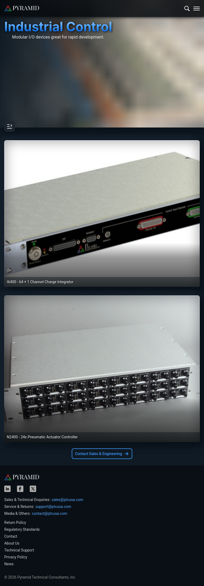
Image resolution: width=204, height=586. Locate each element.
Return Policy (15, 522)
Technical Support (19, 550)
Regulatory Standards (22, 529)
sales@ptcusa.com (67, 500)
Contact (10, 536)
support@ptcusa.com (53, 506)
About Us (11, 543)
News (9, 564)
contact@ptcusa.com (49, 513)
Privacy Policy (15, 557)
